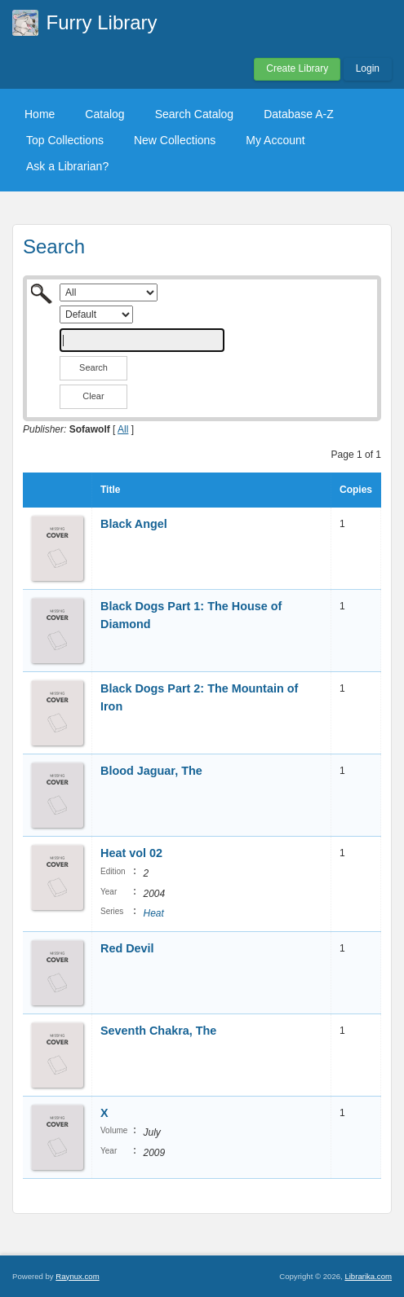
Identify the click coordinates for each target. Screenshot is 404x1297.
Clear (93, 396)
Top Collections (65, 140)
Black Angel (133, 523)
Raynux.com (77, 1276)
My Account (275, 140)
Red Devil (127, 948)
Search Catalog (194, 114)
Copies (356, 489)
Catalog (104, 114)
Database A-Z (299, 114)
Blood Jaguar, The (151, 770)
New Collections (174, 140)
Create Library (297, 68)
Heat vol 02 (131, 853)
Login (368, 68)
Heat (153, 913)
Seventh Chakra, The (158, 1030)
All (123, 429)
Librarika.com (368, 1276)
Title (110, 489)
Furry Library (102, 22)
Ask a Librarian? (67, 166)
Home (39, 114)
